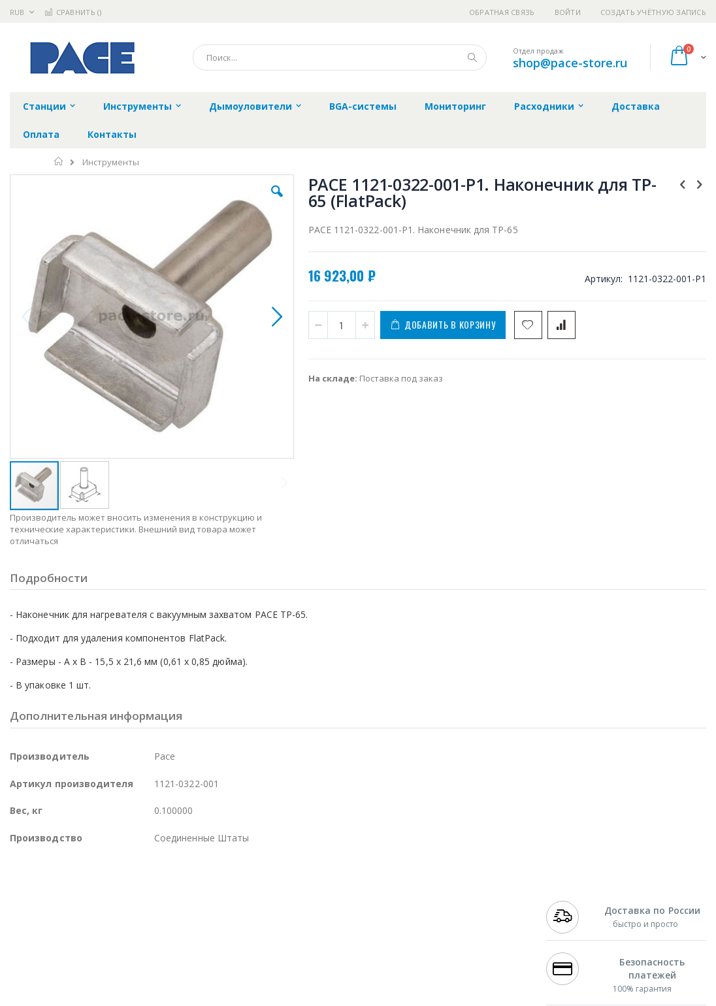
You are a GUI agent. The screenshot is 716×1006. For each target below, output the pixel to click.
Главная (59, 161)
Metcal (109, 914)
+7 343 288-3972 (577, 926)
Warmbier (72, 990)
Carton (155, 965)
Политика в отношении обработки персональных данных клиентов (321, 958)
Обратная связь (502, 12)
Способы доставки (466, 926)
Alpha (78, 939)
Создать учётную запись (653, 12)
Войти (568, 12)
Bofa (19, 914)
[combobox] (340, 57)
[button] (205, 201)
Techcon (121, 990)
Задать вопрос (279, 990)
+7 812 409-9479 (577, 914)
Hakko (22, 901)
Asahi (151, 939)
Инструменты (110, 162)
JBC (84, 901)
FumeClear (62, 914)
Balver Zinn (32, 939)
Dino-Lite (112, 965)
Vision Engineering (46, 965)
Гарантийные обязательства (309, 901)
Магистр (206, 914)
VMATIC (165, 990)
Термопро (155, 914)
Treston (25, 990)
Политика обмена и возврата (310, 926)
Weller (147, 901)
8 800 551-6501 (581, 939)
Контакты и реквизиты (475, 901)
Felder (115, 939)
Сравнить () (73, 12)
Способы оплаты (462, 952)
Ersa (56, 901)
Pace (112, 901)
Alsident (188, 901)
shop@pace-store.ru (570, 63)
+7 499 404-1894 (577, 901)
